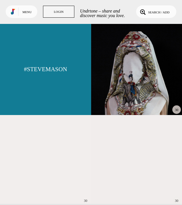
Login (59, 11)
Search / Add (154, 11)
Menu (27, 12)
